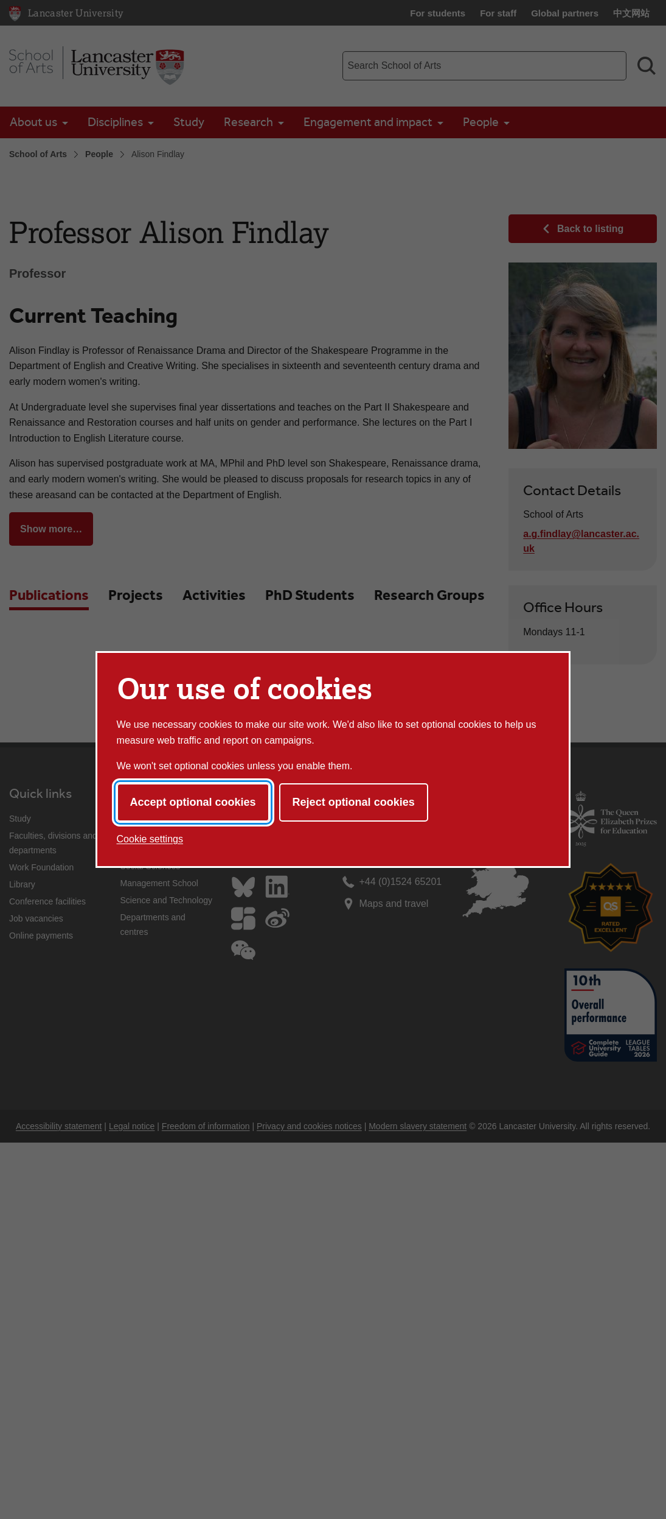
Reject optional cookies (354, 802)
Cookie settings (150, 839)
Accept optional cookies (193, 802)
